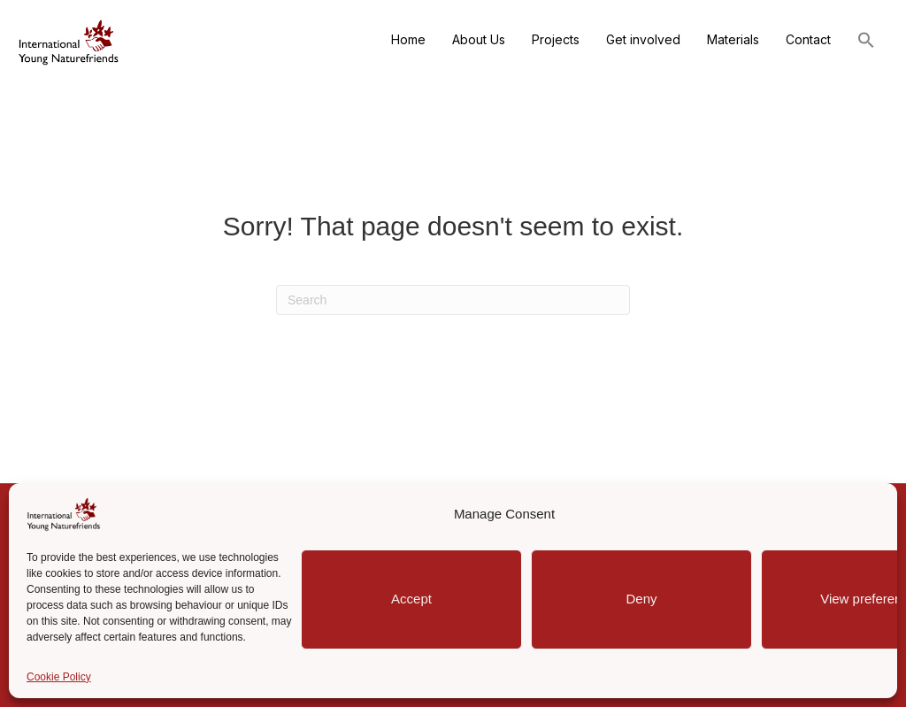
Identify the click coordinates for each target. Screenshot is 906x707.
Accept (411, 598)
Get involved (643, 39)
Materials (733, 39)
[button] (866, 42)
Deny (641, 598)
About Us (478, 39)
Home (408, 39)
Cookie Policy (59, 677)
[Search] (453, 300)
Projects (556, 39)
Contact (808, 39)
